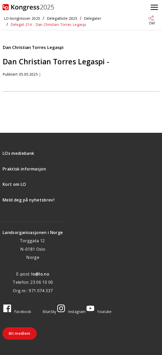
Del (152, 23)
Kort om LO (14, 184)
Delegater (92, 18)
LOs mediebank (18, 153)
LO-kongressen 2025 (22, 18)
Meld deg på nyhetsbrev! (28, 200)
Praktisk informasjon (24, 169)
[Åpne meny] (154, 8)
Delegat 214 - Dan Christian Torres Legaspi (48, 24)
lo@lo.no (40, 274)
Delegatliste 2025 (62, 18)
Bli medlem (20, 333)
